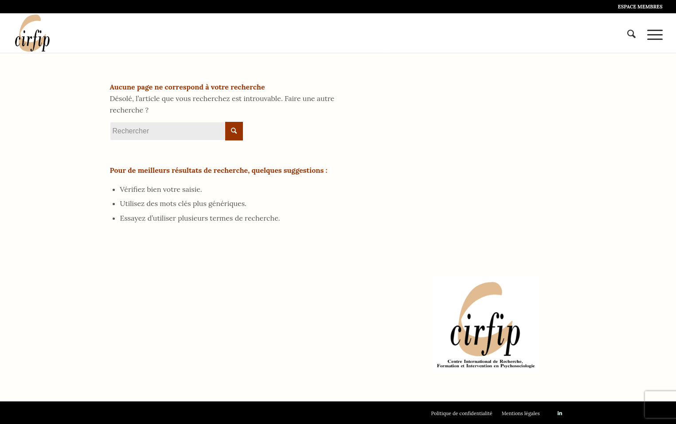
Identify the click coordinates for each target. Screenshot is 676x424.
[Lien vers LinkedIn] (560, 413)
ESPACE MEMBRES (640, 7)
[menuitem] (638, 6)
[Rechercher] (631, 33)
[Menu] (652, 33)
